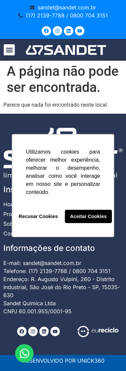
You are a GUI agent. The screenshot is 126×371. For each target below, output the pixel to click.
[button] (9, 49)
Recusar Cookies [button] (38, 216)
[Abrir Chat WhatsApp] (24, 353)
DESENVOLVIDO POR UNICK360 (63, 360)
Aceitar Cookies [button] (88, 216)
